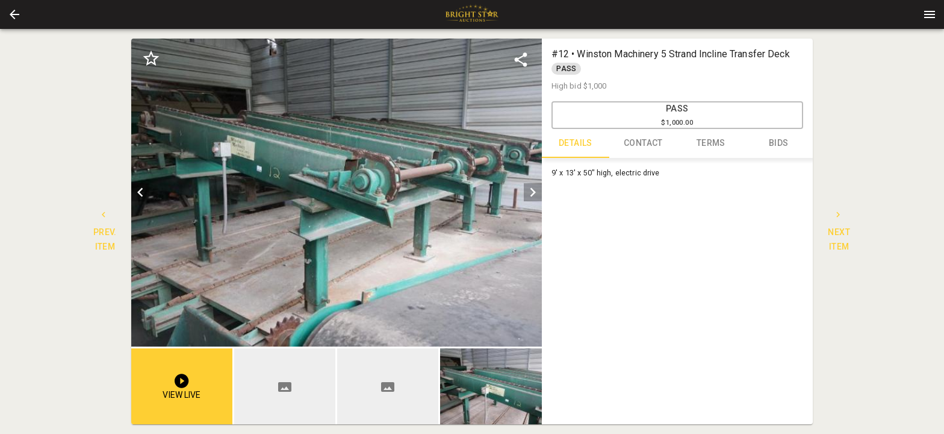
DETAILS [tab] (576, 143)
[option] (336, 193)
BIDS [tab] (779, 143)
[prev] (140, 192)
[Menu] (929, 14)
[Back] (14, 14)
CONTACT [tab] (643, 143)
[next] (533, 192)
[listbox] (336, 193)
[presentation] (472, 14)
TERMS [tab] (711, 143)
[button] (14, 14)
